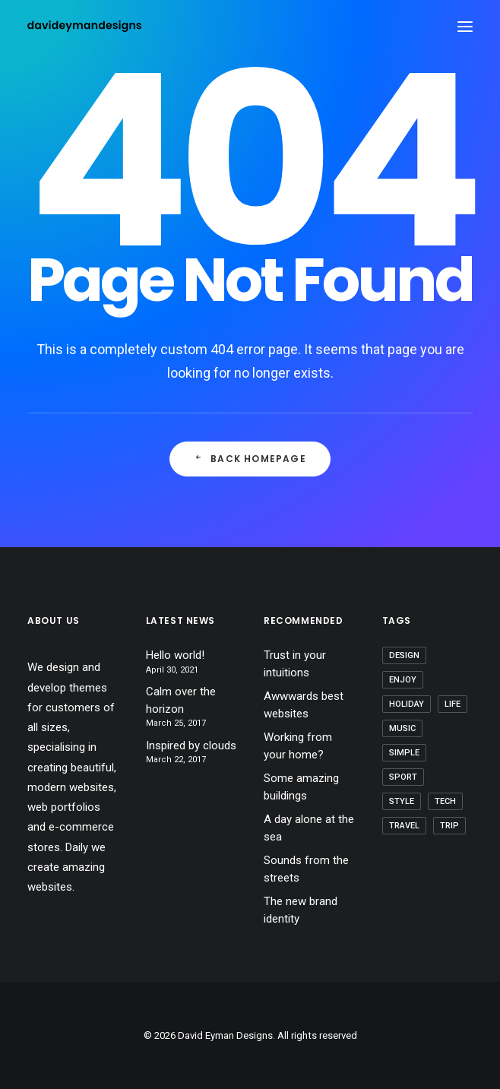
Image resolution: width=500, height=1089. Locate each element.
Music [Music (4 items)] (402, 728)
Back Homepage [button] (250, 458)
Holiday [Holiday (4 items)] (406, 704)
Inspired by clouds (191, 745)
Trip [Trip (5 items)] (449, 826)
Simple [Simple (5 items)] (404, 753)
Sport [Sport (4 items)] (403, 777)
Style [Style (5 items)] (401, 801)
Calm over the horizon (181, 700)
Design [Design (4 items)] (404, 655)
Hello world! (175, 655)
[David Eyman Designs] (84, 26)
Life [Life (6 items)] (452, 704)
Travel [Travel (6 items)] (404, 826)
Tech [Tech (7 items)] (445, 801)
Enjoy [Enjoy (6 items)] (402, 680)
